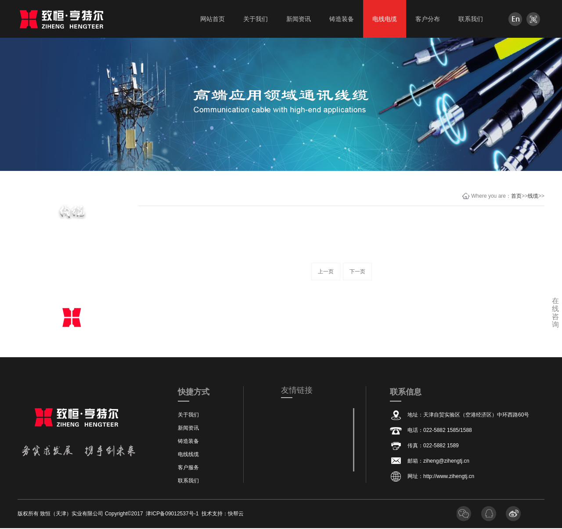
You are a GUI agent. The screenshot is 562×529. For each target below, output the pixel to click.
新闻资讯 (188, 428)
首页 (516, 196)
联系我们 (188, 481)
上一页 (326, 271)
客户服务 (188, 467)
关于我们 (188, 415)
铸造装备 (188, 441)
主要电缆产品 (71, 239)
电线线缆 (188, 454)
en (515, 19)
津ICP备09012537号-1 (172, 514)
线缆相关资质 (71, 286)
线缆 (533, 196)
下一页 (357, 271)
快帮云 (236, 514)
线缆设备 (72, 262)
